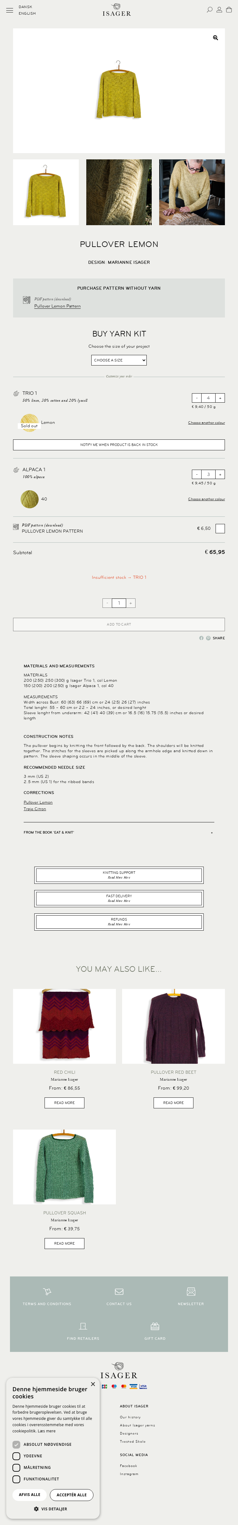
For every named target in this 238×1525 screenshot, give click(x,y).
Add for (211, 528)
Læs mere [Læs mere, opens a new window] (46, 1431)
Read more (64, 1103)
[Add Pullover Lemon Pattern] (220, 528)
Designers (129, 1433)
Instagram (129, 1474)
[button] (216, 38)
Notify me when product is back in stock (119, 445)
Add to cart (119, 624)
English (27, 13)
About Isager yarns (137, 1425)
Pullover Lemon (38, 802)
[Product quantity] (208, 398)
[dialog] (53, 1448)
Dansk (25, 7)
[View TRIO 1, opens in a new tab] (24, 392)
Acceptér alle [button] (72, 1495)
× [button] (92, 1384)
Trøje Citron (35, 808)
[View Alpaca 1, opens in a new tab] (24, 468)
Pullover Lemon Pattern (57, 306)
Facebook (128, 1466)
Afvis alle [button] (29, 1494)
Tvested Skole (133, 1442)
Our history (130, 1417)
